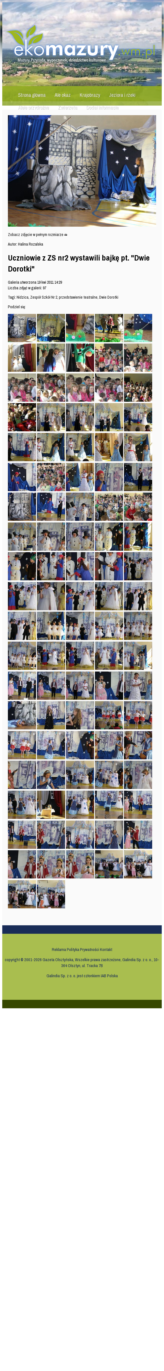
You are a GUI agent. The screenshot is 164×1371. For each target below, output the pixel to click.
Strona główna (32, 95)
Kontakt (106, 949)
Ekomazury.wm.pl (83, 44)
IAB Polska (109, 976)
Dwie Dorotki (108, 297)
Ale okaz (63, 95)
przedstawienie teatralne (78, 297)
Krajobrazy (90, 95)
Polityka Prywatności (83, 949)
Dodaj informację (102, 107)
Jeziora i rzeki (122, 95)
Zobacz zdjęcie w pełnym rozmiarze (37, 234)
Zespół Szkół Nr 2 (43, 297)
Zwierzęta (67, 107)
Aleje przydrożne (33, 107)
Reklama (59, 949)
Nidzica (22, 297)
